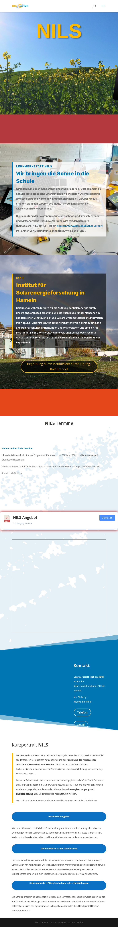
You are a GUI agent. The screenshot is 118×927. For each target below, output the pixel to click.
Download (107, 517)
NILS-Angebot (25, 517)
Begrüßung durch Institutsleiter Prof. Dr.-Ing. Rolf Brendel (59, 366)
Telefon (82, 712)
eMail (81, 725)
